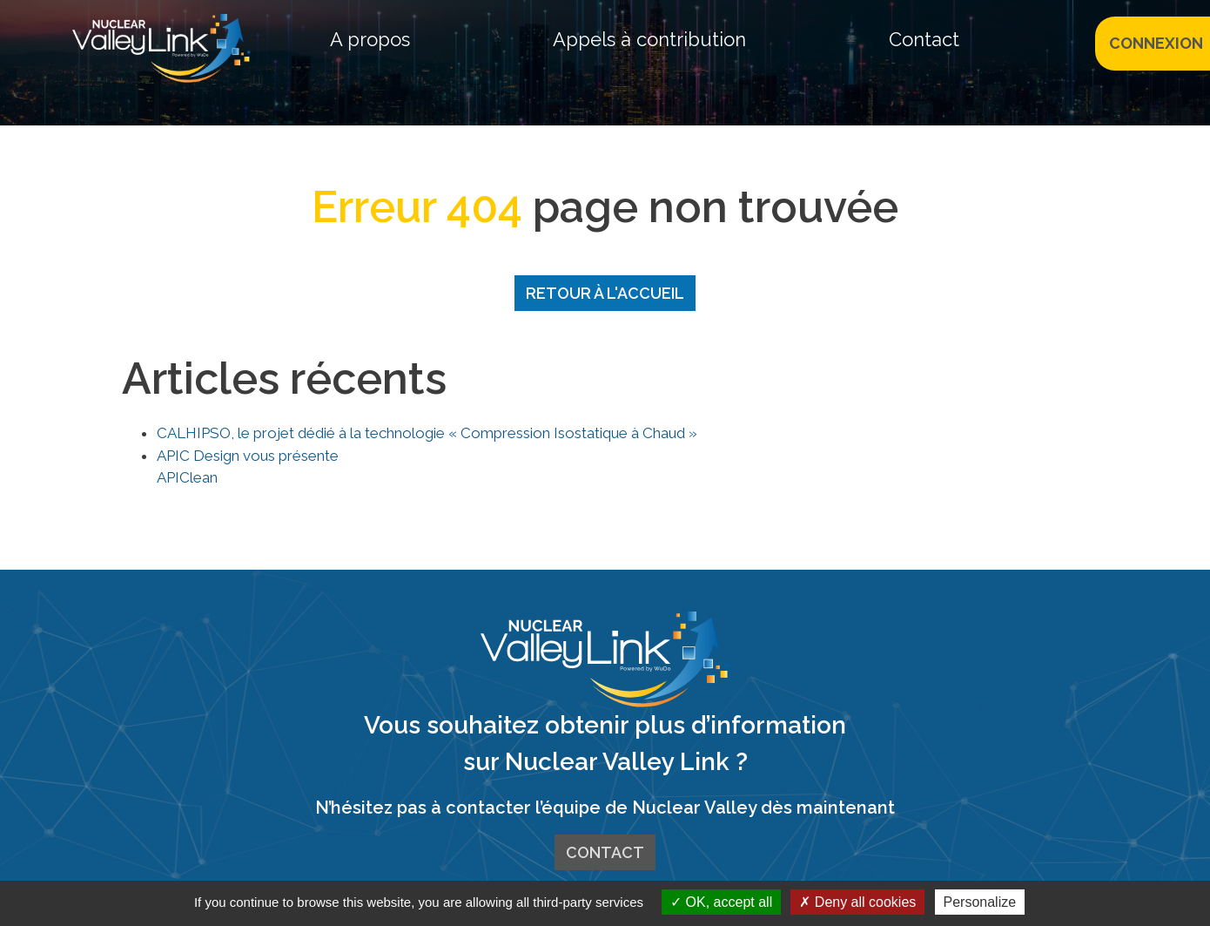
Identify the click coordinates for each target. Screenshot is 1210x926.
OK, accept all (721, 902)
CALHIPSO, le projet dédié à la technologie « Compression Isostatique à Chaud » (427, 433)
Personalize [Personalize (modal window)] (980, 902)
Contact (924, 39)
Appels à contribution (649, 39)
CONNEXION (1156, 43)
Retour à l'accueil (605, 293)
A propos (370, 39)
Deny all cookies (857, 902)
